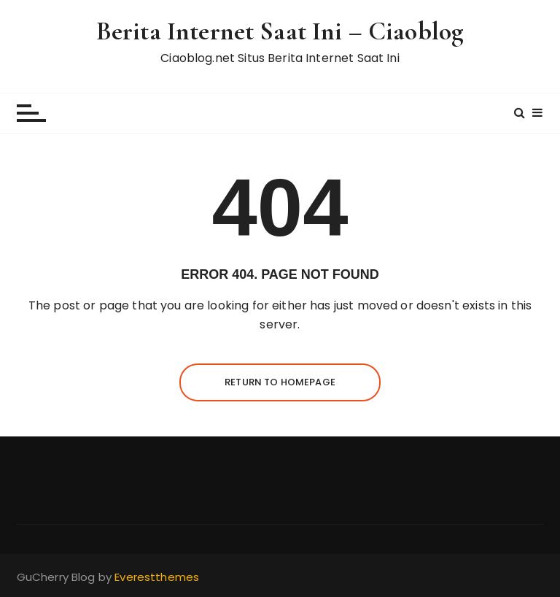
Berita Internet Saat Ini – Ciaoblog (280, 31)
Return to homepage (280, 382)
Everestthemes (156, 577)
